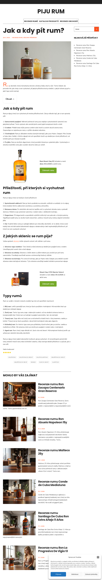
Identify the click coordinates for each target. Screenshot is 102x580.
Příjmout (58, 574)
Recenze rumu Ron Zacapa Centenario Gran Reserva (51, 387)
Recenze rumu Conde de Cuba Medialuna (53, 483)
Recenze (33, 362)
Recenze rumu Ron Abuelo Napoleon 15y (52, 420)
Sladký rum (55, 362)
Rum (6, 86)
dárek (57, 224)
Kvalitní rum (12, 357)
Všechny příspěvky (30, 37)
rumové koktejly (29, 259)
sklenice (16, 241)
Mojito (54, 134)
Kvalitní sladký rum (42, 357)
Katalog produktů (49, 21)
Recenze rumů (31, 21)
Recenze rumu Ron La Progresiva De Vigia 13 (53, 549)
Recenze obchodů (69, 21)
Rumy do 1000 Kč (44, 362)
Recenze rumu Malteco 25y (54, 452)
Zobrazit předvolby (91, 574)
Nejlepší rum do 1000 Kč (58, 357)
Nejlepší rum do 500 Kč (20, 362)
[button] (98, 557)
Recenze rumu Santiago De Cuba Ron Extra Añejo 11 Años (53, 516)
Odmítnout (74, 574)
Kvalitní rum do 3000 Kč (26, 357)
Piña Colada (67, 134)
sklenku (5, 145)
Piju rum (51, 11)
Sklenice (8, 247)
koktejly (17, 259)
